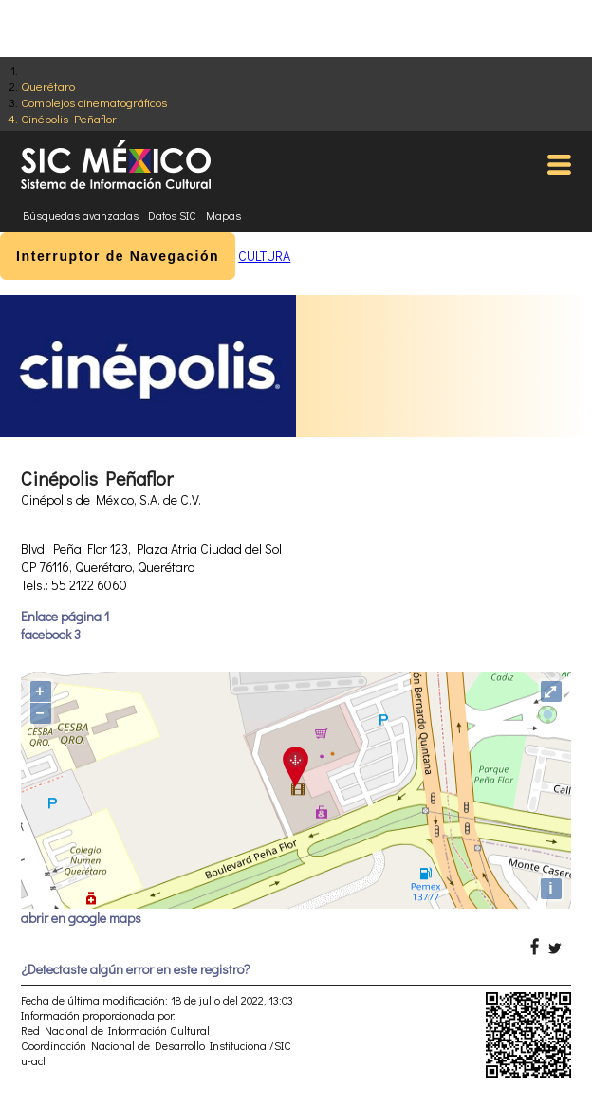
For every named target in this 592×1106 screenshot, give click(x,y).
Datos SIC (172, 215)
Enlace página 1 (65, 616)
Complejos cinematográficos (94, 102)
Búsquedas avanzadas (81, 215)
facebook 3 (51, 634)
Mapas (223, 215)
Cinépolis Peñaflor (69, 118)
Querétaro (48, 86)
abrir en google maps (81, 918)
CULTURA (264, 256)
